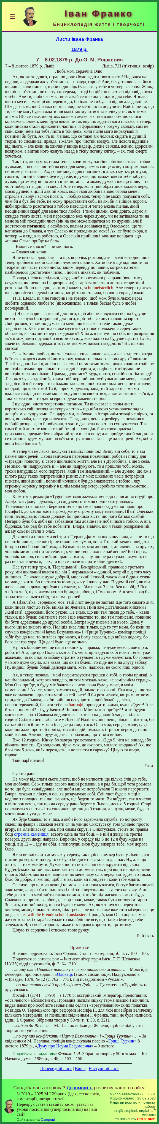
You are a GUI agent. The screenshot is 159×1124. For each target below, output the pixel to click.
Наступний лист (104, 1068)
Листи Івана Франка (79, 39)
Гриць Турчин (121, 1041)
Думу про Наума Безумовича (64, 1046)
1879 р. (79, 49)
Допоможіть (80, 1087)
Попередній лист (56, 1068)
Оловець (65, 974)
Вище (80, 1068)
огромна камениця (31, 834)
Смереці (48, 1119)
